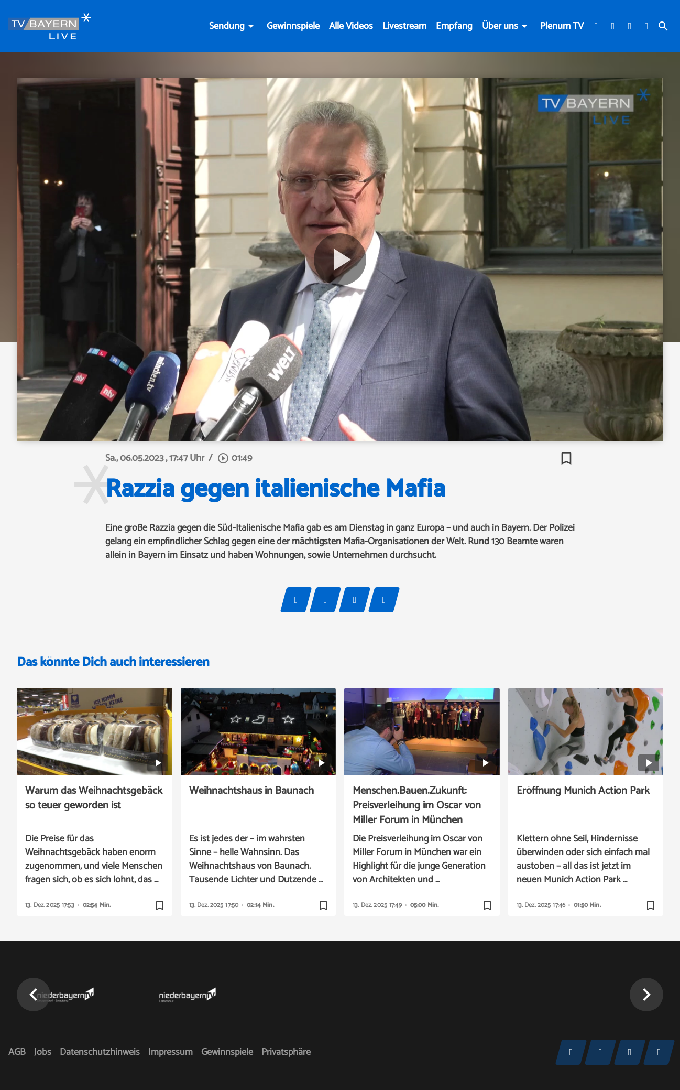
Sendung (227, 26)
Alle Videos (351, 26)
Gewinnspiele (293, 26)
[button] (33, 994)
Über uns (500, 26)
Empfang (454, 26)
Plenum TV (562, 26)
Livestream (404, 26)
